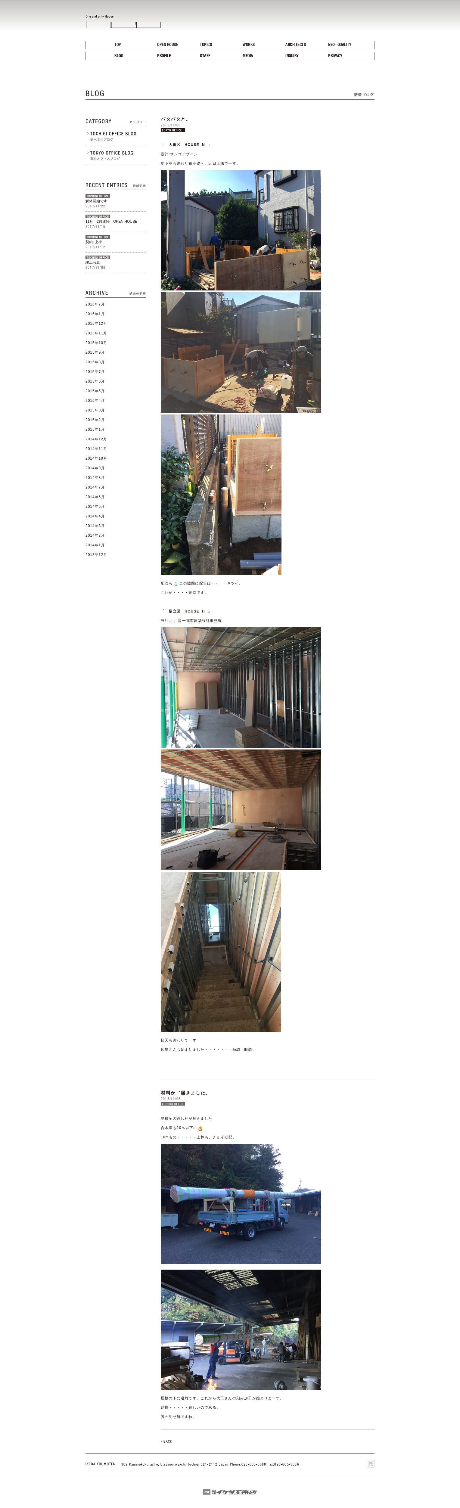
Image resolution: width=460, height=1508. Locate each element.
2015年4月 (95, 401)
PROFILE (164, 55)
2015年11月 (96, 333)
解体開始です (96, 201)
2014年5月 (95, 506)
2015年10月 (96, 343)
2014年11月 (96, 449)
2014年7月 (95, 487)
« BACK (166, 1441)
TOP (117, 44)
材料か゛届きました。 (185, 1092)
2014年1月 (95, 545)
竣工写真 (92, 262)
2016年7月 (95, 304)
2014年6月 (95, 497)
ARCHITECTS (295, 44)
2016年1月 (95, 314)
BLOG (118, 55)
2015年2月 (95, 420)
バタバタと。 (176, 119)
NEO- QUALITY (339, 44)
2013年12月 (96, 555)
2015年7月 (95, 372)
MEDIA (248, 55)
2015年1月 (95, 429)
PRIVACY (335, 55)
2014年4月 (95, 516)
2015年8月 (95, 362)
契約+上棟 (93, 242)
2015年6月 (95, 381)
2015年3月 (95, 410)
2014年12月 (96, 439)
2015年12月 (96, 323)
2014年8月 (95, 478)
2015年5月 (95, 391)
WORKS (249, 44)
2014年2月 (95, 535)
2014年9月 (95, 468)
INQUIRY (292, 55)
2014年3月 (95, 526)
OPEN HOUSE (167, 44)
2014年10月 (96, 458)
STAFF (205, 55)
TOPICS (206, 44)
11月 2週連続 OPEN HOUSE (113, 221)
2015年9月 (95, 352)
